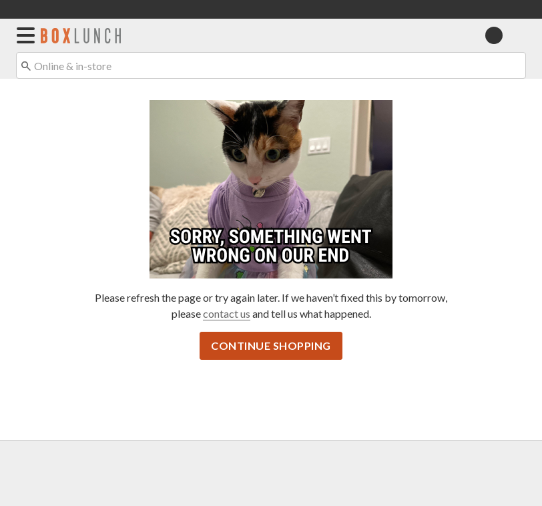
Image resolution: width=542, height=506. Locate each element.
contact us (226, 313)
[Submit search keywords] (26, 64)
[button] (23, 35)
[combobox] (271, 65)
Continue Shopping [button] (271, 345)
